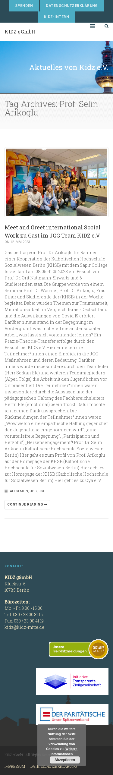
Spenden (24, 6)
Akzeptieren (65, 760)
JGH (42, 491)
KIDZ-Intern (56, 17)
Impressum (15, 766)
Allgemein (19, 491)
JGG (33, 491)
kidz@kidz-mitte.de (24, 627)
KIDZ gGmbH (20, 31)
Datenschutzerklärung (72, 6)
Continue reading (27, 504)
